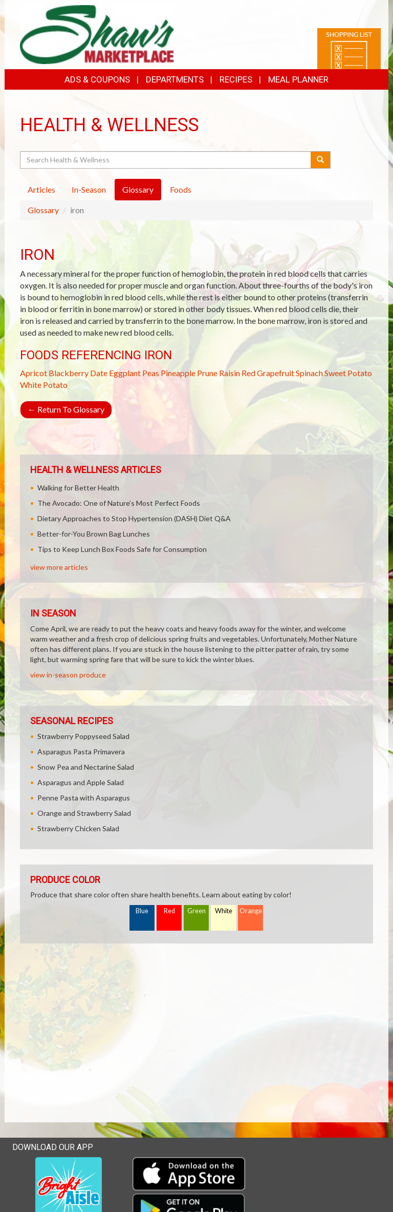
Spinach (309, 373)
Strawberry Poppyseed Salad (83, 736)
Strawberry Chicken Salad (78, 828)
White (223, 911)
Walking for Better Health (78, 487)
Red (169, 911)
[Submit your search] (321, 160)
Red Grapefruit (268, 373)
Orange (250, 911)
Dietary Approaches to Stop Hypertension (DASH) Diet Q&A (134, 518)
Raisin (229, 373)
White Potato (44, 384)
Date (98, 373)
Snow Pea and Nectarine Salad (85, 767)
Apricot (33, 373)
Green (196, 911)
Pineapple (178, 373)
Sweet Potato (348, 373)
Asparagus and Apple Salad (80, 782)
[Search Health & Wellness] (166, 160)
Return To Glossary (66, 409)
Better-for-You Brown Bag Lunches (93, 533)
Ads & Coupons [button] (97, 79)
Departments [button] (175, 79)
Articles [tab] (41, 189)
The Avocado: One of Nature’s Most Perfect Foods (118, 503)
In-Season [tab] (89, 189)
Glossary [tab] (138, 189)
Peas (150, 373)
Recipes (236, 79)
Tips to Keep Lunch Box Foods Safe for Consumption (122, 549)
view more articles (59, 567)
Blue (142, 911)
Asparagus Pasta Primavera (81, 751)
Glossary (43, 210)
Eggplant (125, 373)
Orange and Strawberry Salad (84, 813)
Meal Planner (298, 79)
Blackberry (69, 373)
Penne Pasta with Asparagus (83, 797)
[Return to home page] (97, 33)
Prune (207, 373)
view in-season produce (68, 674)
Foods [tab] (180, 189)
